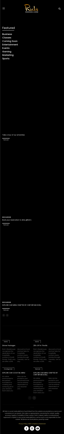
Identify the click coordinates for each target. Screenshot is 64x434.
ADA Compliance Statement (37, 424)
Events (6, 342)
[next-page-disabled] (7, 315)
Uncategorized (8, 369)
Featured (6, 140)
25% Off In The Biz (40, 345)
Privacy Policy (23, 424)
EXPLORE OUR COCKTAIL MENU (13, 373)
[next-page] (34, 398)
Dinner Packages (8, 345)
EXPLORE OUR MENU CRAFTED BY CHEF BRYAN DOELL (21, 305)
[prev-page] (3, 315)
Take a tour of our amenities (13, 135)
